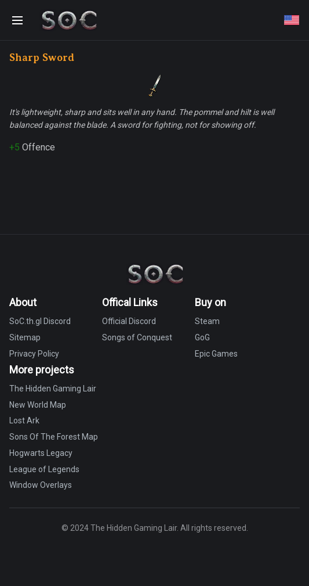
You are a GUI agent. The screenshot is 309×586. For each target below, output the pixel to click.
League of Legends (44, 469)
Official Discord (129, 321)
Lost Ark (24, 420)
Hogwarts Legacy (40, 453)
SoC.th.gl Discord (40, 321)
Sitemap (25, 337)
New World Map (37, 404)
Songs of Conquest (137, 337)
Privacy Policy (34, 353)
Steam (207, 321)
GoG (202, 337)
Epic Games (216, 353)
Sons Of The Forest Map (53, 436)
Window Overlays (40, 485)
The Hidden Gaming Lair (52, 388)
